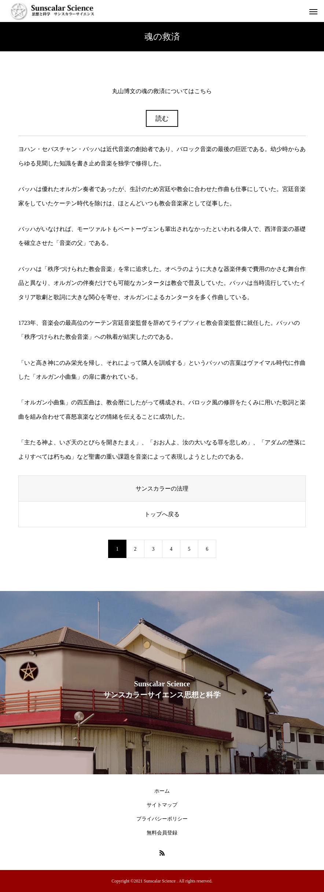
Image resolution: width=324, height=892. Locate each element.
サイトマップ (162, 805)
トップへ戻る (162, 514)
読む (162, 118)
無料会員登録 (162, 833)
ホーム (162, 791)
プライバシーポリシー (162, 819)
